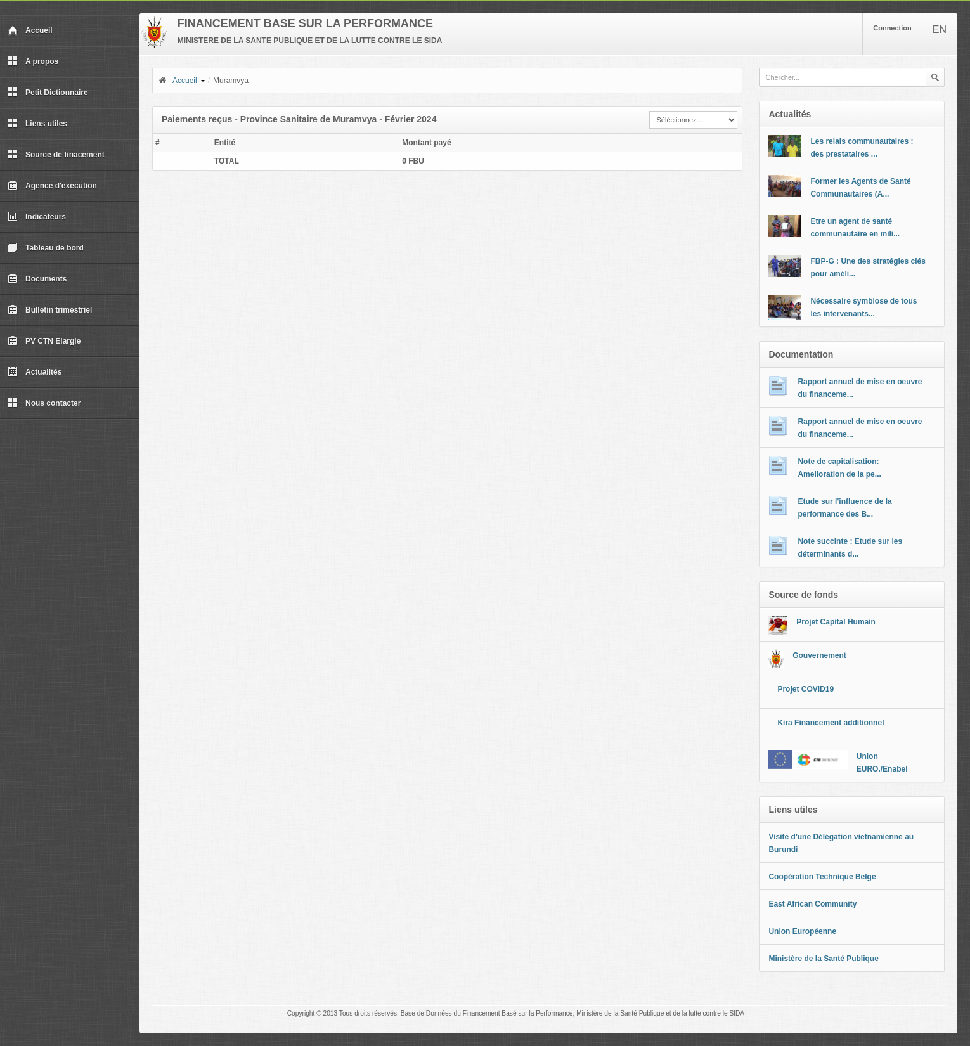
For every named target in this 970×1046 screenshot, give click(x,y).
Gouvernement (819, 655)
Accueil (30, 30)
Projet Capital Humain (836, 621)
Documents (37, 279)
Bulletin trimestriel (50, 310)
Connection (892, 28)
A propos (33, 61)
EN (940, 29)
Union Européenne (802, 931)
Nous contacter (44, 403)
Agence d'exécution (52, 186)
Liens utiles (37, 124)
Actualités (34, 372)
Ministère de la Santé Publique (823, 958)
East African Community (812, 904)
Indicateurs (37, 217)
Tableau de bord (46, 248)
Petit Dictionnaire (48, 92)
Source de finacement (56, 155)
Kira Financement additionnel (830, 722)
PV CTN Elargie (44, 341)
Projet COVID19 (805, 689)
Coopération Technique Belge (822, 876)
